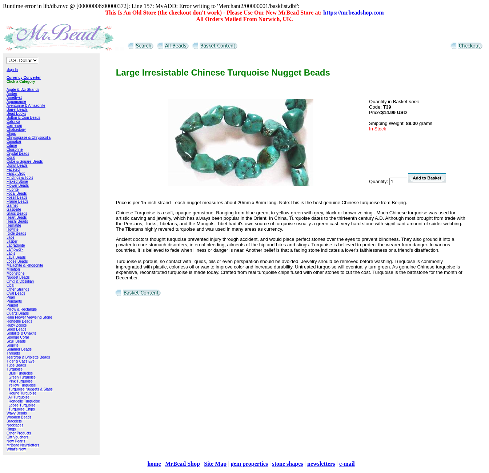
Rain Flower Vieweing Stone (29, 317)
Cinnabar (14, 141)
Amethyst (14, 98)
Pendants (14, 301)
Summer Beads (19, 349)
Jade (11, 237)
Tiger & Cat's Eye (21, 361)
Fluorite (13, 189)
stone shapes (287, 464)
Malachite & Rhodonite (25, 265)
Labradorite (16, 245)
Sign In (12, 70)
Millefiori (13, 269)
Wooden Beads (19, 417)
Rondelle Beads (19, 321)
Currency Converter (24, 78)
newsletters (321, 464)
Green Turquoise (22, 377)
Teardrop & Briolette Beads (28, 357)
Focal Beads (17, 193)
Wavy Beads (17, 413)
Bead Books (16, 114)
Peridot (12, 305)
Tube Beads (16, 365)
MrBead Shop (182, 464)
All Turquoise (18, 397)
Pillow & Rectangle (22, 309)
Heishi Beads (17, 221)
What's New (16, 449)
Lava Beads (16, 257)
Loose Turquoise (22, 405)
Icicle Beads (16, 233)
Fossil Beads (17, 197)
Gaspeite (14, 209)
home (154, 464)
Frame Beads (17, 201)
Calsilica (13, 122)
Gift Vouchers (17, 437)
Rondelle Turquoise (24, 401)
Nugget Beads (18, 277)
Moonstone (15, 273)
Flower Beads (18, 185)
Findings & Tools (20, 177)
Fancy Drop (16, 173)
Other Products (19, 433)
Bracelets (14, 421)
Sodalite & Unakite (21, 333)
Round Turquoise (22, 393)
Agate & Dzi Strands (23, 90)
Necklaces (15, 425)
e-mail (347, 464)
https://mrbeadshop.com (353, 12)
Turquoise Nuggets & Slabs (30, 389)
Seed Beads (17, 329)
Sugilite (13, 345)
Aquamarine (16, 102)
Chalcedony (16, 130)
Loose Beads (17, 261)
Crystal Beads (18, 153)
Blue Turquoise (21, 373)
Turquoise (15, 369)
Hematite (14, 225)
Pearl (11, 297)
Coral (11, 157)
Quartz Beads (18, 313)
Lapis (11, 253)
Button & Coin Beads (23, 118)
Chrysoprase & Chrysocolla (29, 138)
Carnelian (14, 126)
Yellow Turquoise (22, 385)
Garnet (12, 205)
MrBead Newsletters (23, 445)
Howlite (13, 229)
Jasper (12, 241)
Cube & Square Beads (25, 161)
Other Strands (18, 289)
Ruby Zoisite (17, 325)
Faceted (13, 169)
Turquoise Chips (21, 409)
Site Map (215, 464)
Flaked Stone (17, 181)
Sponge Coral (18, 337)
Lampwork (15, 249)
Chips (11, 134)
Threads (13, 353)
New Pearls (16, 441)
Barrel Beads (17, 110)
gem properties (249, 464)
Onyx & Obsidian (20, 281)
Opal (10, 285)
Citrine (12, 145)
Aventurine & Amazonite (26, 106)
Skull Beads (16, 341)
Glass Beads (17, 213)
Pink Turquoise (21, 381)
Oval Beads (16, 293)
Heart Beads (17, 217)
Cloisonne (15, 149)
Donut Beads (17, 165)
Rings (11, 429)
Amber (12, 94)
